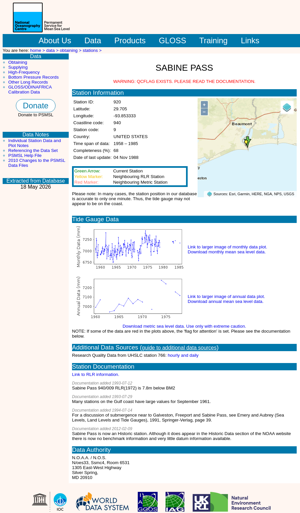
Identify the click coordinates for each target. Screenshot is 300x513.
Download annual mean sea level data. (226, 301)
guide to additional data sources (179, 347)
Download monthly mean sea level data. (227, 251)
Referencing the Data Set (33, 150)
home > (38, 50)
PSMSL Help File (25, 155)
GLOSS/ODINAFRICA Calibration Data (30, 89)
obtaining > (71, 50)
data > (53, 50)
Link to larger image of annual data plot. (226, 296)
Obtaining (17, 62)
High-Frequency (24, 72)
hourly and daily (183, 355)
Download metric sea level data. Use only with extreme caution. (184, 326)
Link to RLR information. (95, 374)
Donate (35, 105)
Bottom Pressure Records (33, 77)
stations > (92, 50)
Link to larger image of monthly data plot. (227, 246)
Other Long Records (28, 82)
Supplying (18, 67)
